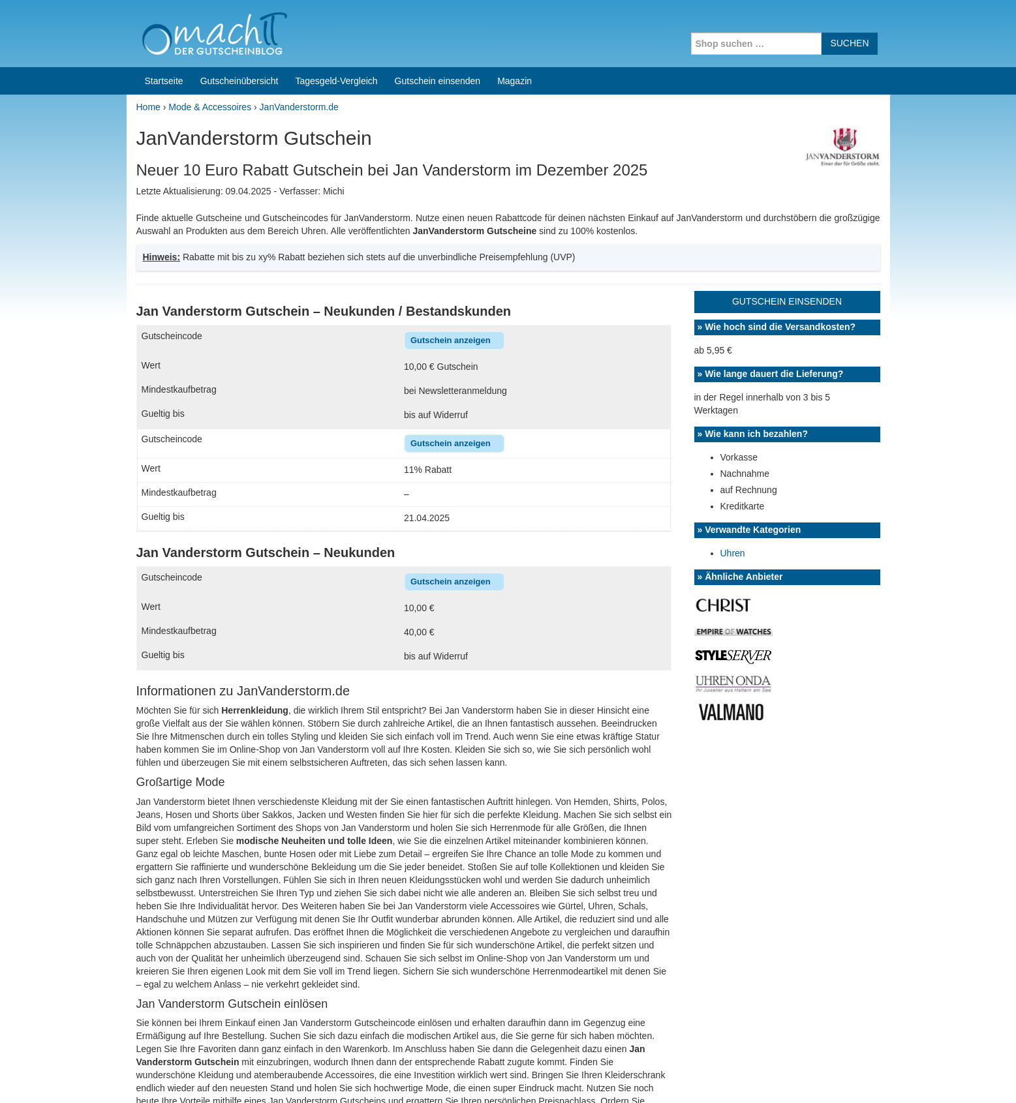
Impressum (808, 1076)
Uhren (732, 380)
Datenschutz (864, 1076)
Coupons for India (411, 1019)
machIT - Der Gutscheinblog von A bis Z (239, 1076)
